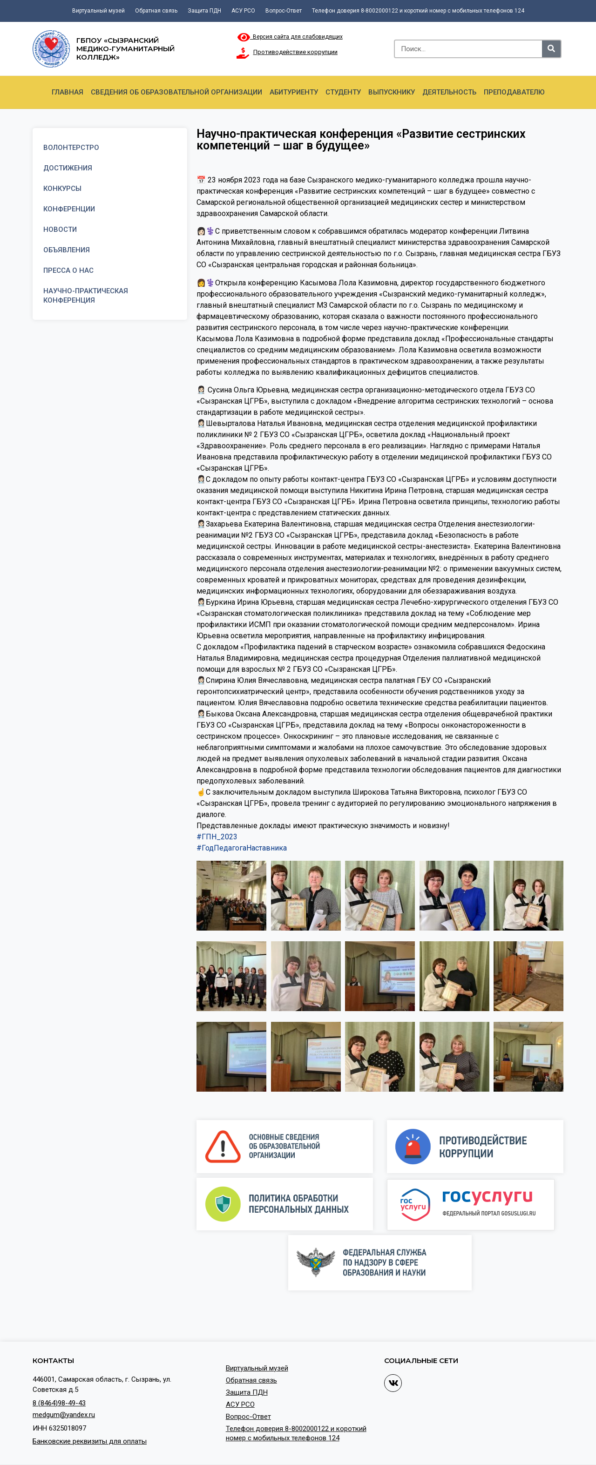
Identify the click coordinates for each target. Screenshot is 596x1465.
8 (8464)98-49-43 (59, 1403)
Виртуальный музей (98, 10)
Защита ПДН (204, 10)
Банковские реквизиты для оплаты (90, 1441)
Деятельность (449, 92)
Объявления (66, 250)
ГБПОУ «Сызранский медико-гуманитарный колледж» (125, 48)
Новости (60, 229)
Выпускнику (391, 92)
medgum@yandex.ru (64, 1415)
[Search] (551, 49)
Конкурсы (62, 188)
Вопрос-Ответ (283, 10)
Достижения (67, 168)
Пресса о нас (68, 270)
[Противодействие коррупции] (243, 53)
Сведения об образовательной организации (176, 92)
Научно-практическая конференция (85, 295)
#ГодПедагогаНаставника (241, 848)
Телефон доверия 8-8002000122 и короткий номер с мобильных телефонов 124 (418, 10)
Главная (67, 92)
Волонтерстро (71, 147)
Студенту (343, 92)
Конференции (69, 209)
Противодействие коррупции (295, 51)
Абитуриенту (294, 92)
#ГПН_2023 (216, 836)
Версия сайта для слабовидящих (290, 37)
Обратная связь (156, 10)
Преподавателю (514, 92)
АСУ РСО (243, 10)
